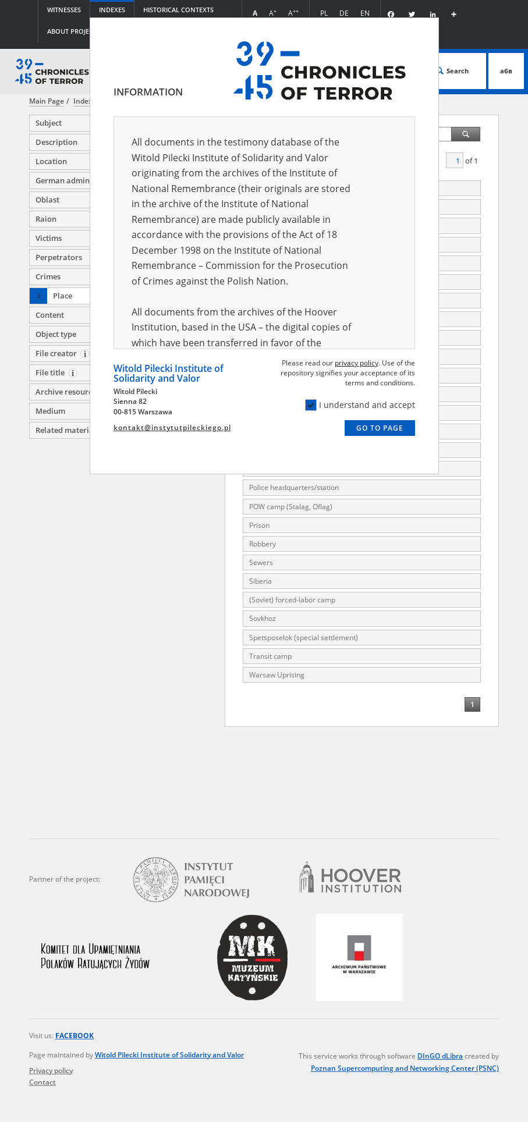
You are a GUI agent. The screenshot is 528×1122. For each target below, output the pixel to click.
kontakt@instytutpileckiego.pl (172, 427)
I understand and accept (360, 405)
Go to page (379, 428)
